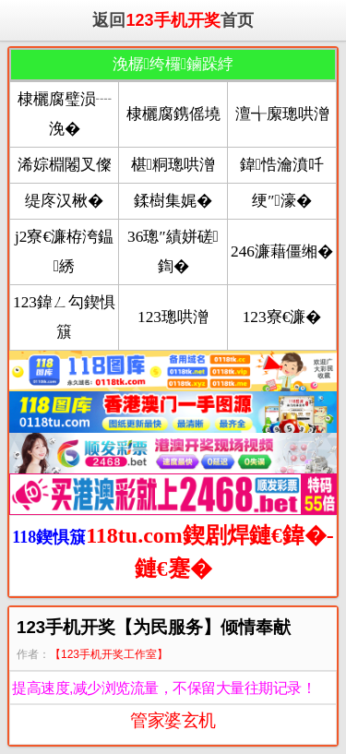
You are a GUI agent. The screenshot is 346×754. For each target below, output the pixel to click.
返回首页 (172, 20)
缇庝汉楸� (64, 200)
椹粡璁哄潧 (173, 165)
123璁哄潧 (173, 317)
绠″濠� (282, 200)
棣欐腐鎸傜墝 (173, 114)
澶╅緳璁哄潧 (282, 114)
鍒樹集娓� (173, 200)
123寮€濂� (282, 317)
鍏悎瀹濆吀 (282, 165)
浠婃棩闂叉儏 (65, 165)
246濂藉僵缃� (282, 251)
